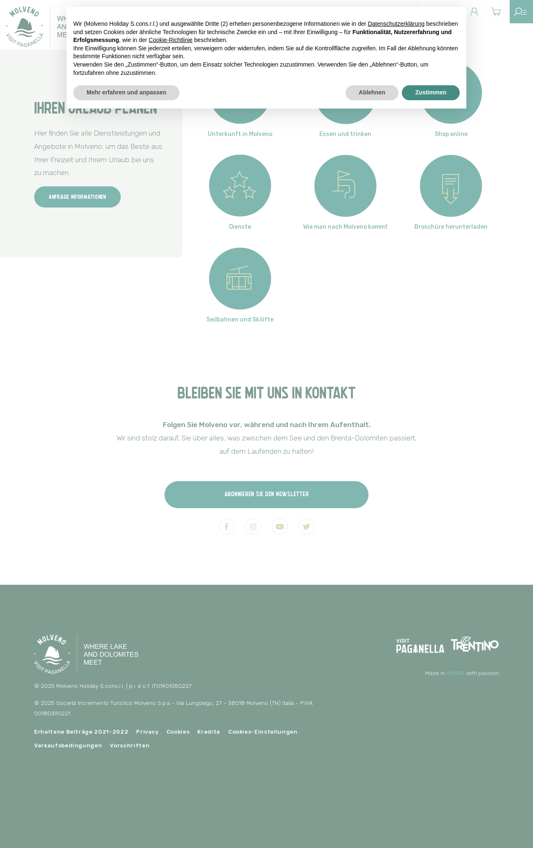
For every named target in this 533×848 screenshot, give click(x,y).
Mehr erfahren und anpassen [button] (126, 92)
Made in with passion (462, 673)
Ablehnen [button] (372, 92)
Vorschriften (129, 745)
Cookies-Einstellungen (263, 732)
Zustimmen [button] (430, 92)
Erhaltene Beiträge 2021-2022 (81, 732)
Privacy (147, 732)
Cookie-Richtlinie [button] (170, 40)
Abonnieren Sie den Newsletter (266, 493)
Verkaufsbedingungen (68, 745)
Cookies (178, 732)
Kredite (208, 732)
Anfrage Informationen (77, 196)
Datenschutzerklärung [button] (396, 23)
